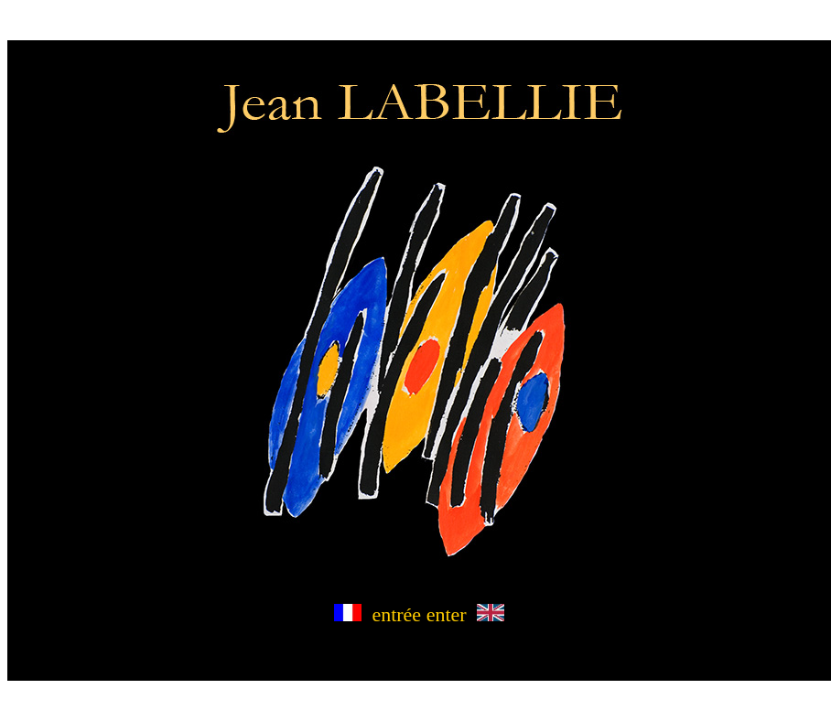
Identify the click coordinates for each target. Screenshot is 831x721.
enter (465, 614)
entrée (377, 614)
